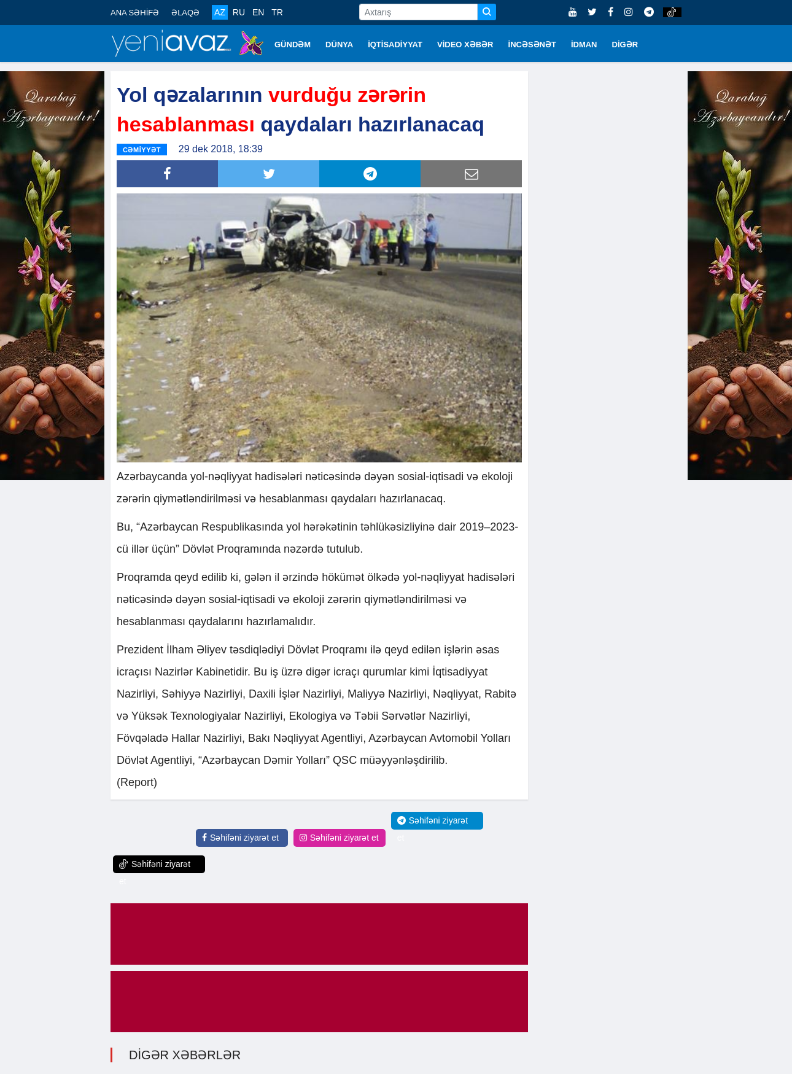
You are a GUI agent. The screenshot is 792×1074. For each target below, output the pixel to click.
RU (239, 12)
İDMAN (584, 44)
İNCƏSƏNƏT (532, 44)
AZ (219, 12)
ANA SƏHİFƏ (135, 12)
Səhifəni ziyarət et (240, 837)
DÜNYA (339, 44)
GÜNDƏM (292, 44)
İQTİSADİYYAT (395, 44)
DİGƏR (625, 44)
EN (258, 12)
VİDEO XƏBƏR (465, 44)
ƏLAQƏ (185, 12)
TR (277, 12)
